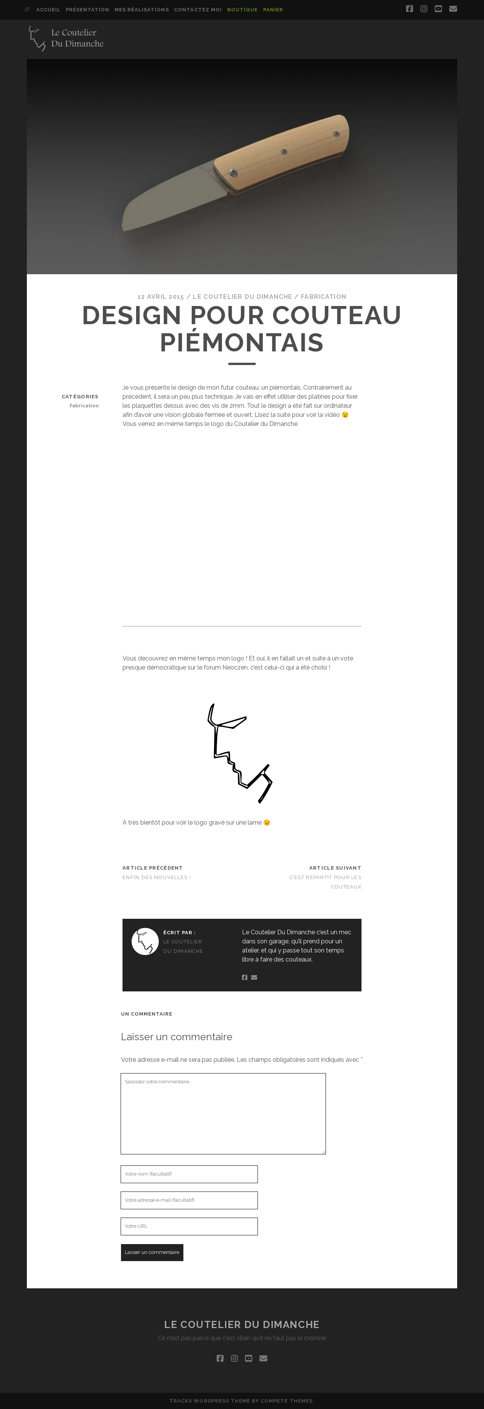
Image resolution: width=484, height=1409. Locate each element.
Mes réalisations (142, 9)
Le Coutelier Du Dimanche (242, 296)
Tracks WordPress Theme (209, 1401)
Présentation (88, 9)
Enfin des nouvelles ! (157, 877)
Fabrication (323, 296)
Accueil (48, 9)
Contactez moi (198, 9)
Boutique (242, 9)
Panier (273, 9)
